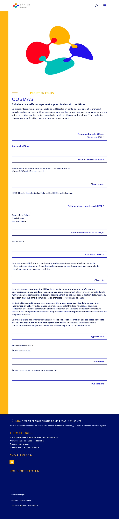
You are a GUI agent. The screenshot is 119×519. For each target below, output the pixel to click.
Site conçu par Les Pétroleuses (25, 505)
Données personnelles (21, 500)
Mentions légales (18, 494)
